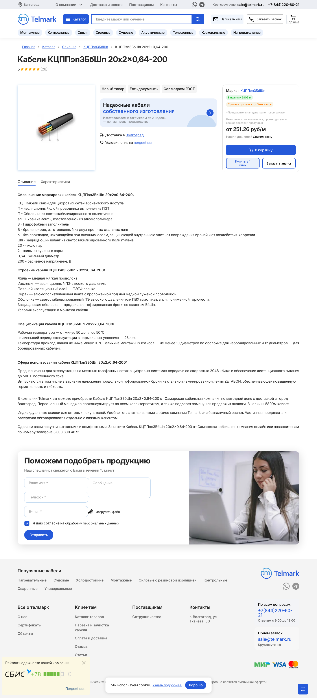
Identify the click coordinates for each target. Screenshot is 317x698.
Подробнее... (75, 688)
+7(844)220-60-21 (283, 4)
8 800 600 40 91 (66, 432)
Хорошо (197, 685)
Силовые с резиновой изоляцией (168, 580)
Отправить (38, 535)
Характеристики (55, 182)
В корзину (261, 150)
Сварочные (27, 589)
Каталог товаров (89, 617)
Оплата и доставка (91, 640)
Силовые (103, 32)
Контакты (168, 4)
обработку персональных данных (94, 524)
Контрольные (59, 32)
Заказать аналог (279, 164)
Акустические (153, 32)
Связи (83, 32)
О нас (22, 617)
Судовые (126, 32)
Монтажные (30, 32)
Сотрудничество (146, 617)
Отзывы (81, 649)
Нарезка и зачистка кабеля (92, 629)
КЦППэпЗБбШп (253, 91)
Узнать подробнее (167, 685)
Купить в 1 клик (243, 164)
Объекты (25, 635)
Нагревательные (247, 32)
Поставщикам (141, 4)
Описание (26, 182)
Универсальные (58, 589)
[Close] (83, 662)
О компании (69, 4)
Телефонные (183, 32)
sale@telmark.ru (251, 4)
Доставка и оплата (106, 4)
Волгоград (31, 4)
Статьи (81, 658)
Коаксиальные (213, 32)
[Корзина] (293, 18)
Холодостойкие (89, 580)
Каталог (75, 18)
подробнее (143, 143)
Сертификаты (29, 626)
